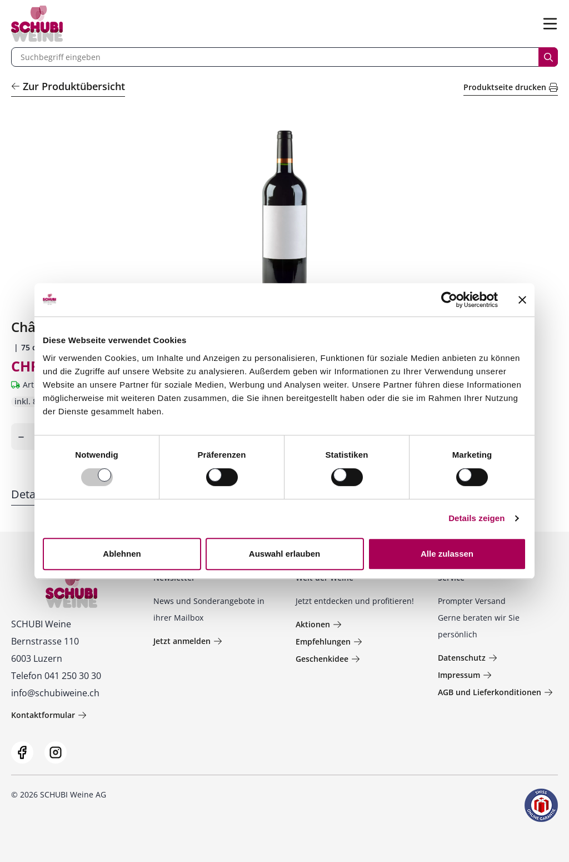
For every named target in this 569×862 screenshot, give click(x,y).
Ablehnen (122, 553)
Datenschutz (467, 657)
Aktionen (319, 624)
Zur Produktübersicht (68, 86)
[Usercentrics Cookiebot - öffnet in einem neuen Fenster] (449, 299)
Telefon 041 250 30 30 (56, 676)
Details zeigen (476, 518)
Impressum (465, 675)
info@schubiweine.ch (55, 693)
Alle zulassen (447, 553)
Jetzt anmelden (187, 641)
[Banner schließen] (522, 300)
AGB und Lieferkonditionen (495, 692)
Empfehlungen (329, 641)
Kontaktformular (49, 715)
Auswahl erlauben (284, 553)
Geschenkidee (328, 658)
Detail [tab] (26, 494)
